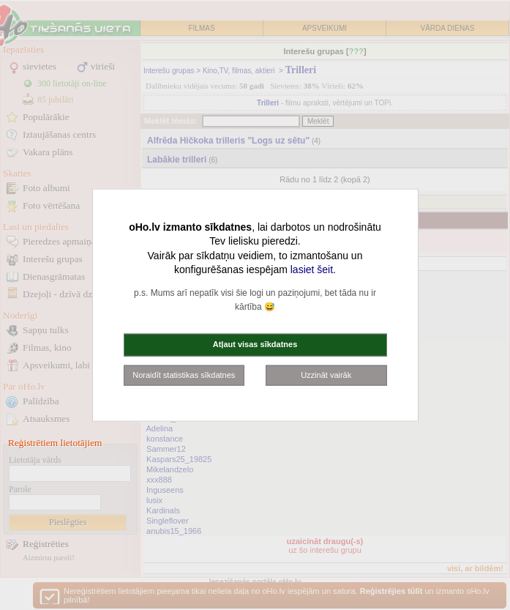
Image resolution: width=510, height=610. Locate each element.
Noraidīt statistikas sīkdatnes (183, 374)
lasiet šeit (311, 269)
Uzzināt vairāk (326, 374)
